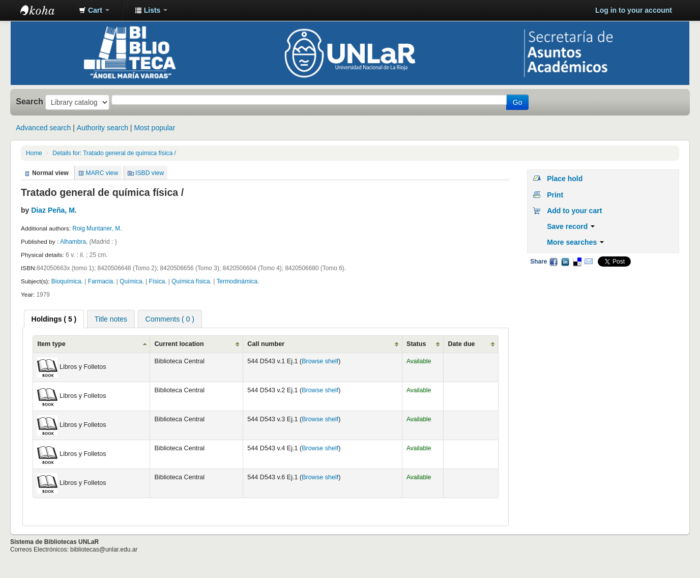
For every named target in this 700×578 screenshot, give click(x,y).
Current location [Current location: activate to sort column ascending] (178, 344)
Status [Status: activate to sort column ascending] (416, 344)
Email (589, 261)
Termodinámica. (237, 281)
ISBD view (149, 173)
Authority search (102, 128)
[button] (94, 10)
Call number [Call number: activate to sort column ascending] (265, 344)
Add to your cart (574, 211)
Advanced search (43, 128)
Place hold (564, 179)
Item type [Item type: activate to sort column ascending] (51, 344)
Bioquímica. (67, 281)
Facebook (553, 261)
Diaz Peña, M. (53, 210)
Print (555, 195)
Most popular (154, 128)
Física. (158, 281)
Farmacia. (101, 281)
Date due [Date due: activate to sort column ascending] (461, 344)
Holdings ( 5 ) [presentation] (54, 319)
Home (34, 153)
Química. (132, 281)
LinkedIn (565, 261)
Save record (571, 226)
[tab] (54, 319)
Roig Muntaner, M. (97, 228)
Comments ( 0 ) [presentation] (169, 319)
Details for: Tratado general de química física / (114, 153)
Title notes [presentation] (111, 319)
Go (517, 102)
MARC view (102, 173)
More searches (575, 242)
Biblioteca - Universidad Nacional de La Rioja (45, 10)
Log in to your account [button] (633, 10)
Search (29, 101)
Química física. (192, 281)
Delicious (577, 261)
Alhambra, (75, 241)
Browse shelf (320, 361)
